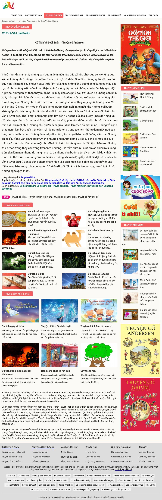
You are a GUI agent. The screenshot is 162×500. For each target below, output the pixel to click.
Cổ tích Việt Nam (10, 447)
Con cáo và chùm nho (143, 480)
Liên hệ (128, 469)
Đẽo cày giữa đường (134, 485)
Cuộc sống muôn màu (95, 461)
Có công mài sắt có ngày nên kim (90, 485)
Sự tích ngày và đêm (13, 326)
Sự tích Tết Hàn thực (39, 211)
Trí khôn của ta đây (62, 475)
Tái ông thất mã (12, 485)
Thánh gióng (23, 475)
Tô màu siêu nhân (115, 485)
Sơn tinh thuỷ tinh (34, 480)
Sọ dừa (48, 480)
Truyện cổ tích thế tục (12, 461)
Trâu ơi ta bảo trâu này (80, 480)
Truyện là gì (91, 451)
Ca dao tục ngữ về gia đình (98, 475)
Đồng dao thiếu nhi (70, 461)
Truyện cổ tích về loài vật (13, 451)
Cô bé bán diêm (124, 480)
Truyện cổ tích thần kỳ (12, 456)
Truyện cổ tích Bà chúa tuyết (56, 326)
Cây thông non (88, 370)
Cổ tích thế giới (54, 15)
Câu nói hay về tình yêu (121, 461)
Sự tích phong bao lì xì (99, 211)
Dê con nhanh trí (66, 485)
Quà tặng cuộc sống (135, 15)
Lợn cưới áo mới (93, 456)
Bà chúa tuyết (148, 475)
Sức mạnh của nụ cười (121, 456)
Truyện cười (114, 15)
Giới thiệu (120, 469)
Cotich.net (55, 392)
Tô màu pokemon (146, 461)
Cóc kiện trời (79, 475)
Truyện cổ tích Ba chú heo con (96, 326)
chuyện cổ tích (31, 392)
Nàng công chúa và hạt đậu (55, 370)
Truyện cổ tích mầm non (60, 489)
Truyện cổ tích (8, 20)
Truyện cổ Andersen (26, 20)
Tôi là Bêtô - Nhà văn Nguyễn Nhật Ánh (148, 284)
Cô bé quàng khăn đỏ (41, 475)
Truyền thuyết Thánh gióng (65, 406)
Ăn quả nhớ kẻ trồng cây (103, 480)
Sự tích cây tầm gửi (98, 273)
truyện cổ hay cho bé (88, 196)
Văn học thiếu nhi (146, 451)
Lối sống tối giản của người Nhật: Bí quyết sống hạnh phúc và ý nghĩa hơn (140, 237)
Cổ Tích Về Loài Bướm (48, 20)
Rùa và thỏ (150, 485)
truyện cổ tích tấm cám (91, 406)
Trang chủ (16, 15)
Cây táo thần (146, 120)
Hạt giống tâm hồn (119, 451)
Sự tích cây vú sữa (39, 489)
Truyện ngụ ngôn (95, 15)
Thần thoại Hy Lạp (40, 461)
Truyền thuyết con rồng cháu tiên (116, 489)
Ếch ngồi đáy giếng (47, 485)
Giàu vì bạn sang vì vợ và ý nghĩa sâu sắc (148, 313)
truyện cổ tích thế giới (65, 196)
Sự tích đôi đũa (36, 273)
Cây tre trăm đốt (29, 485)
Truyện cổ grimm (39, 451)
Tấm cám (11, 475)
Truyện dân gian (74, 15)
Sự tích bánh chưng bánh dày (126, 475)
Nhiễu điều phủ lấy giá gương (86, 489)
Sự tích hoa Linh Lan (38, 252)
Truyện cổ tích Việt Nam (40, 196)
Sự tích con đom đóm (99, 252)
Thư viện (153, 15)
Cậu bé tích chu (61, 480)
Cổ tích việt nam (33, 15)
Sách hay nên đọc (147, 456)
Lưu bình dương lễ (16, 480)
